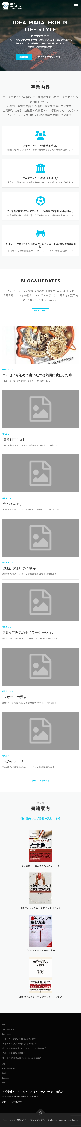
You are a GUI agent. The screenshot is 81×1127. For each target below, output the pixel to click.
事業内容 (24, 57)
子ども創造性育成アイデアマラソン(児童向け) (24, 1048)
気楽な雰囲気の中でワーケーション (28, 739)
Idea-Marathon (9, 1029)
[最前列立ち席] (13, 546)
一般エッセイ (7, 477)
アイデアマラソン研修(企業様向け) (19, 1039)
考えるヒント (7, 541)
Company (6, 1078)
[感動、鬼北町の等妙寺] (19, 675)
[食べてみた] (11, 611)
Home (4, 1025)
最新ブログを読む (40, 310)
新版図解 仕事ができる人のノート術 (40, 875)
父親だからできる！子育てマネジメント (40, 917)
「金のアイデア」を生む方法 (40, 960)
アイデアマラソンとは (49, 57)
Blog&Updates (8, 1068)
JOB (3, 1064)
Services (6, 1034)
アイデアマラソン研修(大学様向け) (19, 1044)
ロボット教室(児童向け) (13, 1053)
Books (5, 1073)
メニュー (76, 5)
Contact (6, 1083)
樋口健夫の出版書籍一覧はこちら (40, 818)
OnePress (52, 1120)
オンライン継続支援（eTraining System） (22, 1058)
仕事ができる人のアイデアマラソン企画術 (40, 1007)
